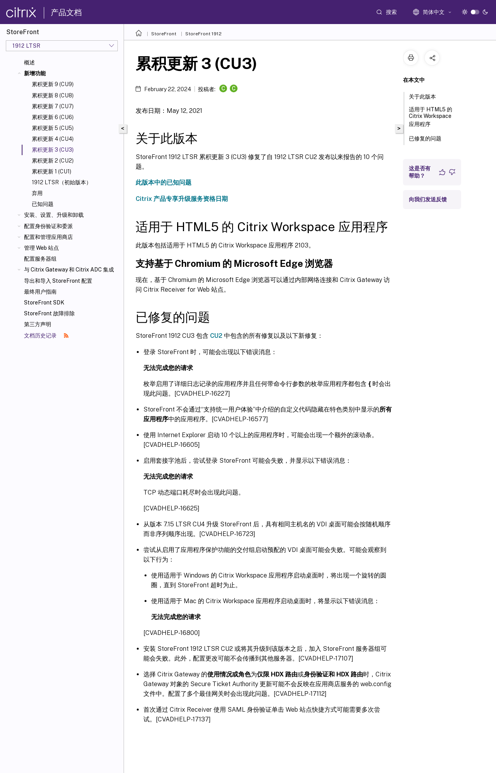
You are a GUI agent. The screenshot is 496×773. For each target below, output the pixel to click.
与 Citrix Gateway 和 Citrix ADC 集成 (69, 269)
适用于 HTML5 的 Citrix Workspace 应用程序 (430, 116)
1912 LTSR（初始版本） (61, 182)
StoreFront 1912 (203, 33)
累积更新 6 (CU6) (53, 117)
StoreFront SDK (44, 302)
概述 (29, 62)
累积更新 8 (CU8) (53, 95)
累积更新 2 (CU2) (53, 160)
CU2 (216, 335)
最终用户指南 (40, 292)
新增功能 (35, 73)
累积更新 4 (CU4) (53, 139)
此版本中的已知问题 (163, 182)
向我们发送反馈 (428, 199)
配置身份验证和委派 (48, 226)
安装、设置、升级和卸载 (54, 215)
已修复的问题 (429, 138)
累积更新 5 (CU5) (53, 128)
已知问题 (42, 204)
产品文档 (66, 12)
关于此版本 (426, 96)
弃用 (37, 193)
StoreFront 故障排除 (49, 313)
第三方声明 (37, 324)
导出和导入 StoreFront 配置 (58, 281)
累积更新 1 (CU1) (51, 171)
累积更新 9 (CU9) (53, 84)
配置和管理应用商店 (48, 237)
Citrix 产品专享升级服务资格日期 (182, 198)
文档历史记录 (46, 335)
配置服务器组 (40, 259)
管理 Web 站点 (41, 248)
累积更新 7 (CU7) (53, 106)
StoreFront (163, 33)
